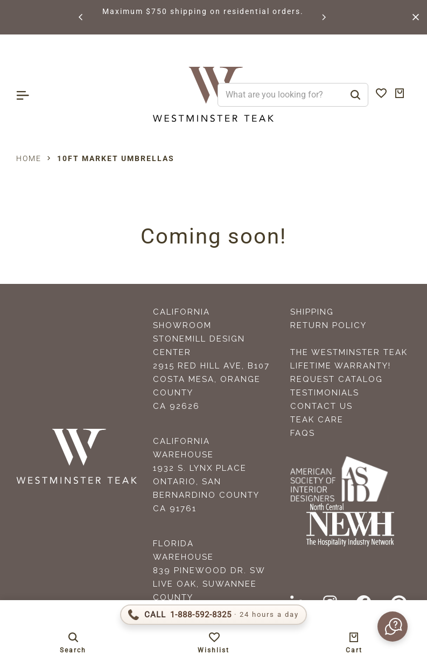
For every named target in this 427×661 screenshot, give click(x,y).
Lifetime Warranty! (340, 366)
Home (28, 158)
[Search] (355, 95)
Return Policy (328, 325)
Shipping (312, 312)
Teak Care (317, 420)
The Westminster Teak (349, 352)
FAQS (302, 433)
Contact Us (321, 406)
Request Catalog (336, 379)
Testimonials (324, 393)
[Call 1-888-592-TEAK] (213, 614)
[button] (81, 17)
